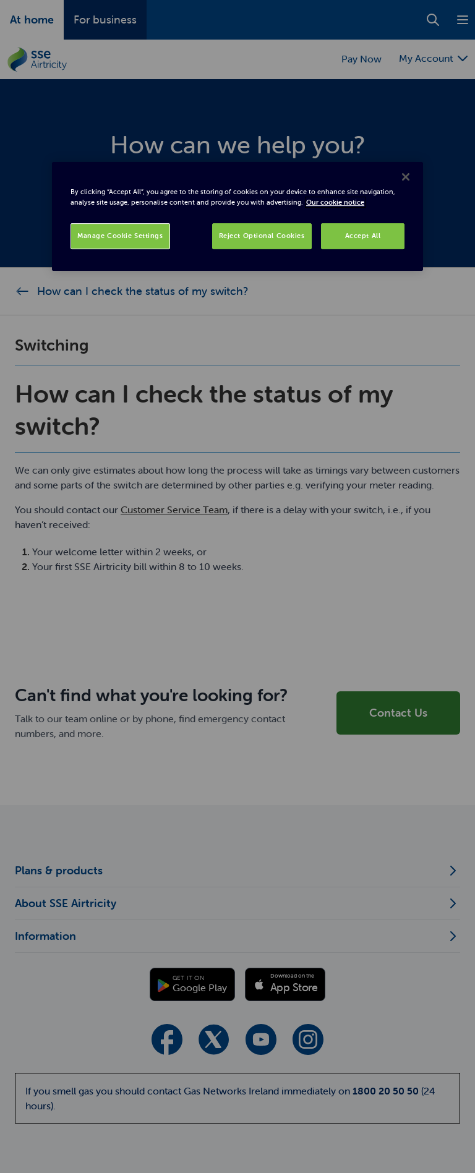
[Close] (405, 176)
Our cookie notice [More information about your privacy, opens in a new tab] (335, 202)
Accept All (363, 235)
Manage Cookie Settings (120, 235)
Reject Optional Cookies (262, 235)
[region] (237, 216)
